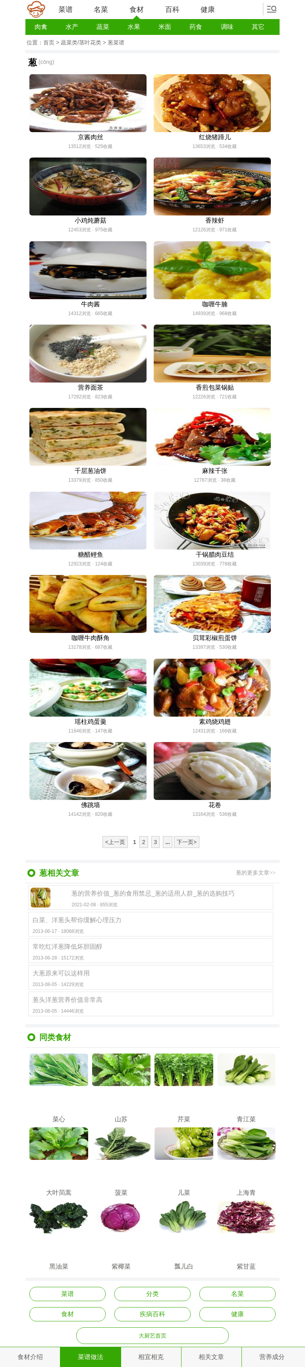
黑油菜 (58, 1235)
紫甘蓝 (246, 1235)
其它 (258, 26)
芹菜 (183, 1088)
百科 (172, 9)
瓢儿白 (183, 1235)
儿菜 (183, 1161)
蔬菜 (103, 26)
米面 (164, 26)
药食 (195, 26)
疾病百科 (152, 1314)
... (167, 842)
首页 (48, 42)
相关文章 (211, 1357)
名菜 (101, 9)
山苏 (121, 1088)
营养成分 (272, 1357)
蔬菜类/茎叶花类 (81, 42)
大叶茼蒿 (58, 1161)
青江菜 (246, 1088)
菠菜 (121, 1161)
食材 (136, 12)
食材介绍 (30, 1357)
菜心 (58, 1088)
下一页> (187, 842)
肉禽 (41, 26)
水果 (133, 26)
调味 (227, 26)
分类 (152, 1293)
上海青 (246, 1161)
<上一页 (115, 842)
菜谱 (65, 9)
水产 (72, 26)
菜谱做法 (90, 1357)
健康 (208, 9)
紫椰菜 (121, 1235)
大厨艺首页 (152, 1335)
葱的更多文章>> (256, 873)
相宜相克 (151, 1357)
